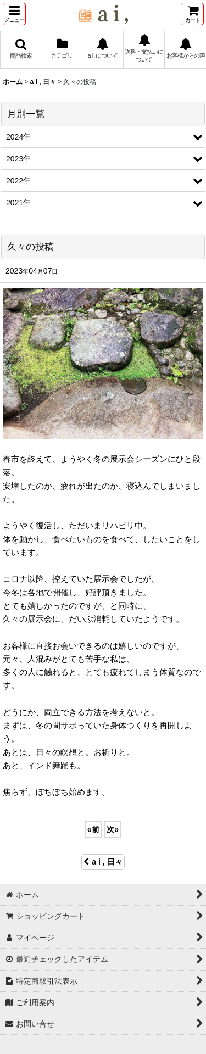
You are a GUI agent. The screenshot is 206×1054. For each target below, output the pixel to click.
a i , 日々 (102, 861)
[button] (14, 14)
